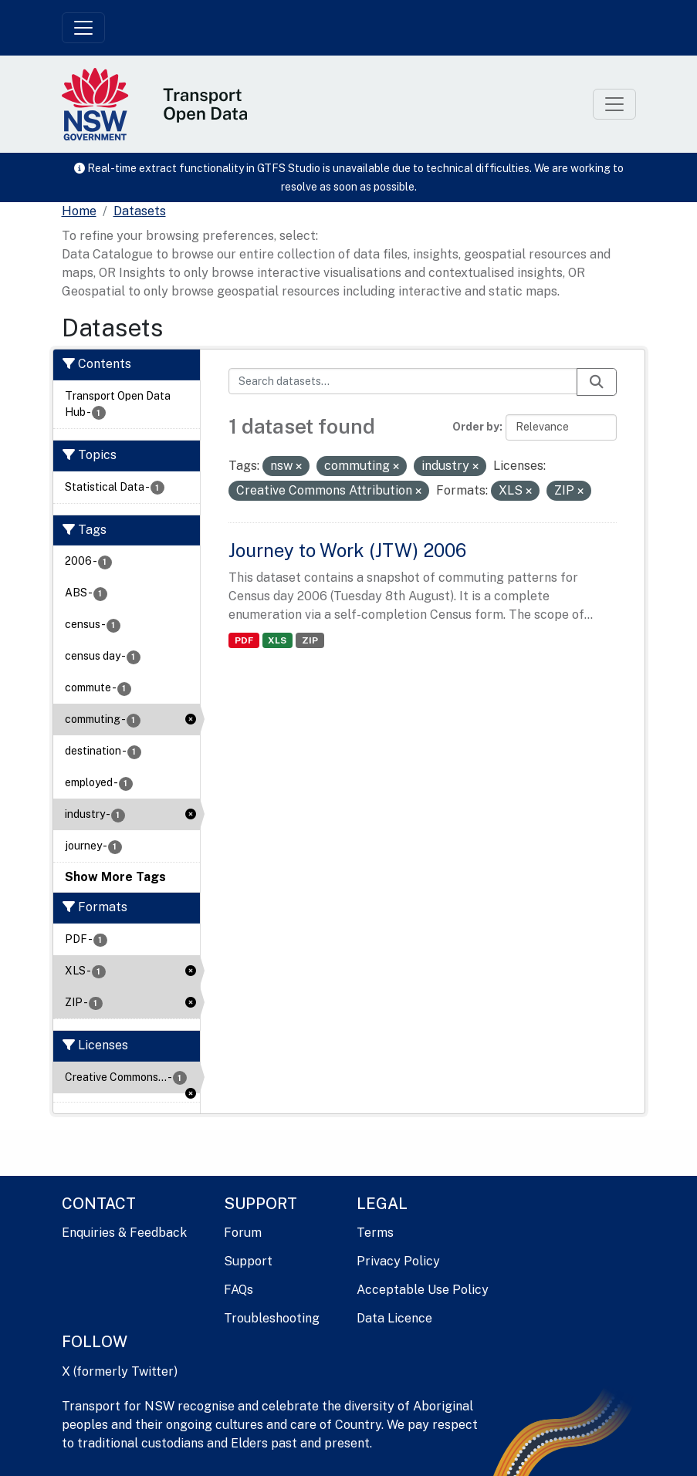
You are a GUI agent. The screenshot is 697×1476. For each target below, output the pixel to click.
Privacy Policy (398, 1261)
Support (248, 1261)
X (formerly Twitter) (120, 1371)
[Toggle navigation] (83, 27)
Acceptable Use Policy (423, 1289)
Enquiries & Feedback (124, 1232)
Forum (243, 1232)
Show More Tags (115, 877)
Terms (375, 1232)
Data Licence (394, 1318)
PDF (244, 640)
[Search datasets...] (402, 381)
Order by (475, 427)
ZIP (310, 640)
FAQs (238, 1289)
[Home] (79, 211)
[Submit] (597, 382)
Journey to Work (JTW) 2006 (347, 550)
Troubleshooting (272, 1318)
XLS (277, 640)
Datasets (139, 211)
